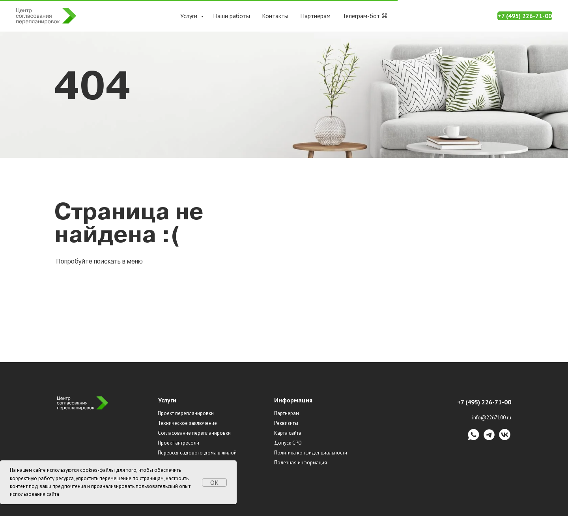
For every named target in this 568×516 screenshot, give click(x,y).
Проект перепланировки (186, 413)
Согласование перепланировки (194, 433)
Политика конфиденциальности (310, 452)
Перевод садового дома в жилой (197, 452)
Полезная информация (300, 462)
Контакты (275, 16)
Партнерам (315, 16)
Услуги (189, 16)
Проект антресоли (178, 442)
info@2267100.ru (491, 417)
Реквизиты (286, 423)
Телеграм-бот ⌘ (365, 16)
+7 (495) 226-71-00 (525, 16)
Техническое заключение (187, 423)
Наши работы (231, 16)
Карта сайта (287, 433)
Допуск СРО (288, 442)
